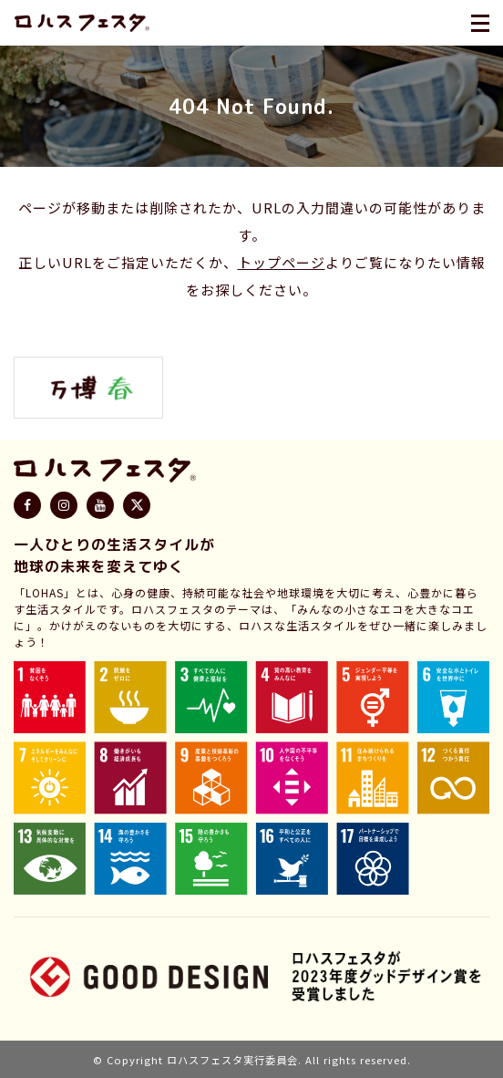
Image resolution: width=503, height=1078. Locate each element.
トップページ (281, 262)
